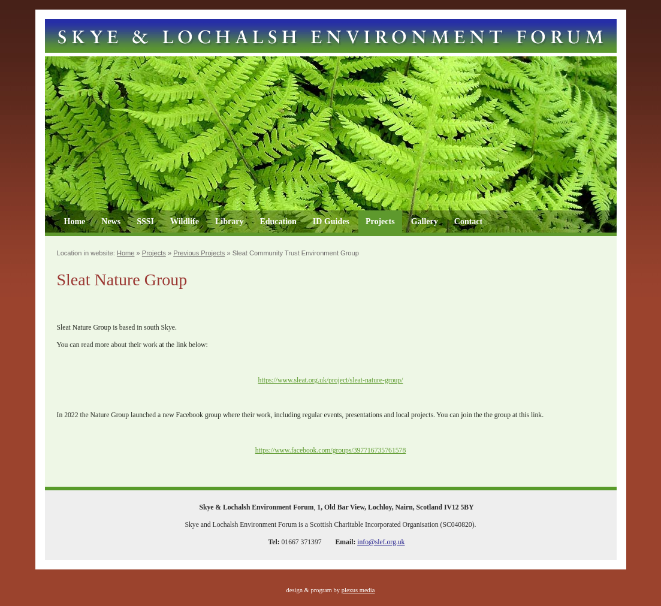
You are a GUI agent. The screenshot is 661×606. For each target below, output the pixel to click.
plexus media (358, 590)
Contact (468, 221)
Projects (380, 221)
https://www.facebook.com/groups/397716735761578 (330, 450)
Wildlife (184, 221)
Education (277, 221)
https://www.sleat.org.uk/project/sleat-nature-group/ (330, 380)
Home (75, 221)
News (110, 221)
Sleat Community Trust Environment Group (296, 253)
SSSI (145, 221)
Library (229, 221)
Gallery (424, 221)
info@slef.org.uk (381, 542)
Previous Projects (199, 253)
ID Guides (331, 221)
